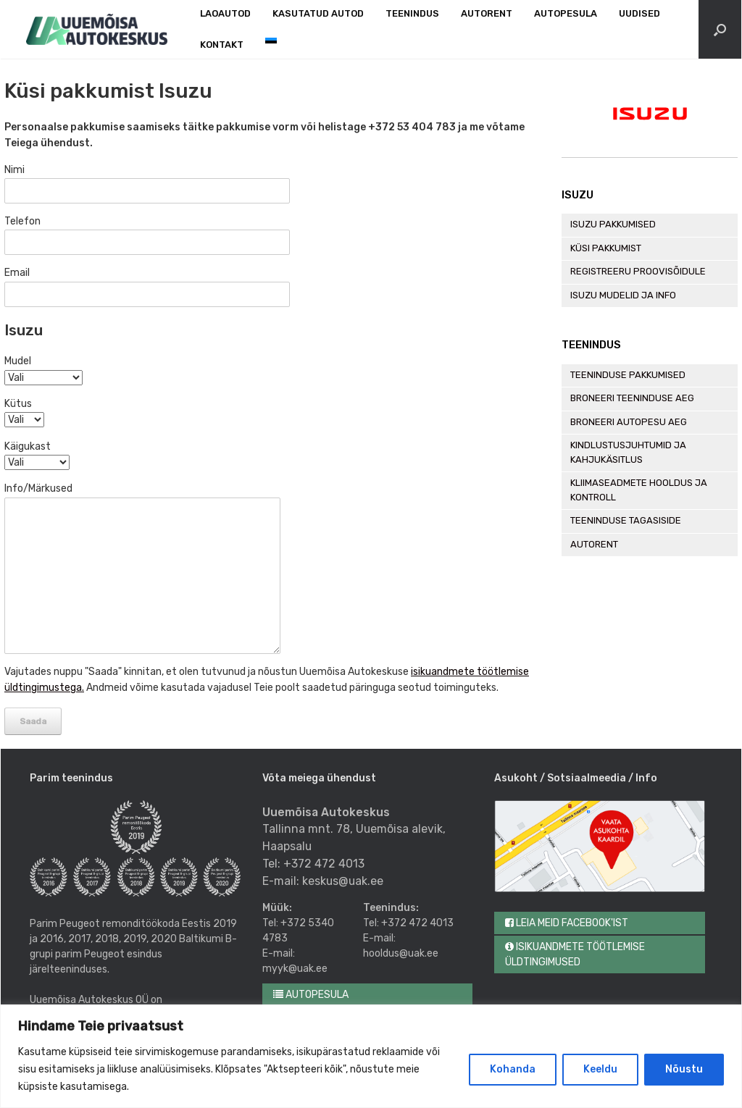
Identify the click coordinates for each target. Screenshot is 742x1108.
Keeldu (600, 1069)
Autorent (486, 13)
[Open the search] (720, 29)
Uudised (639, 13)
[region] (371, 1056)
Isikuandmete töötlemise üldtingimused (575, 954)
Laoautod (225, 13)
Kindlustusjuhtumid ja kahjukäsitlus (628, 452)
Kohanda (512, 1069)
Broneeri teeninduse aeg (632, 398)
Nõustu (684, 1069)
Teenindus (412, 13)
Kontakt (221, 44)
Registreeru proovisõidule (638, 271)
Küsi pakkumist (605, 248)
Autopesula (565, 13)
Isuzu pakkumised (613, 224)
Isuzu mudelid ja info (623, 295)
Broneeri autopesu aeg (628, 421)
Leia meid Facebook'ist (566, 923)
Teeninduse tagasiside (625, 520)
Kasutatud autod (318, 13)
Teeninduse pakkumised (627, 374)
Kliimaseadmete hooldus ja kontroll (638, 490)
